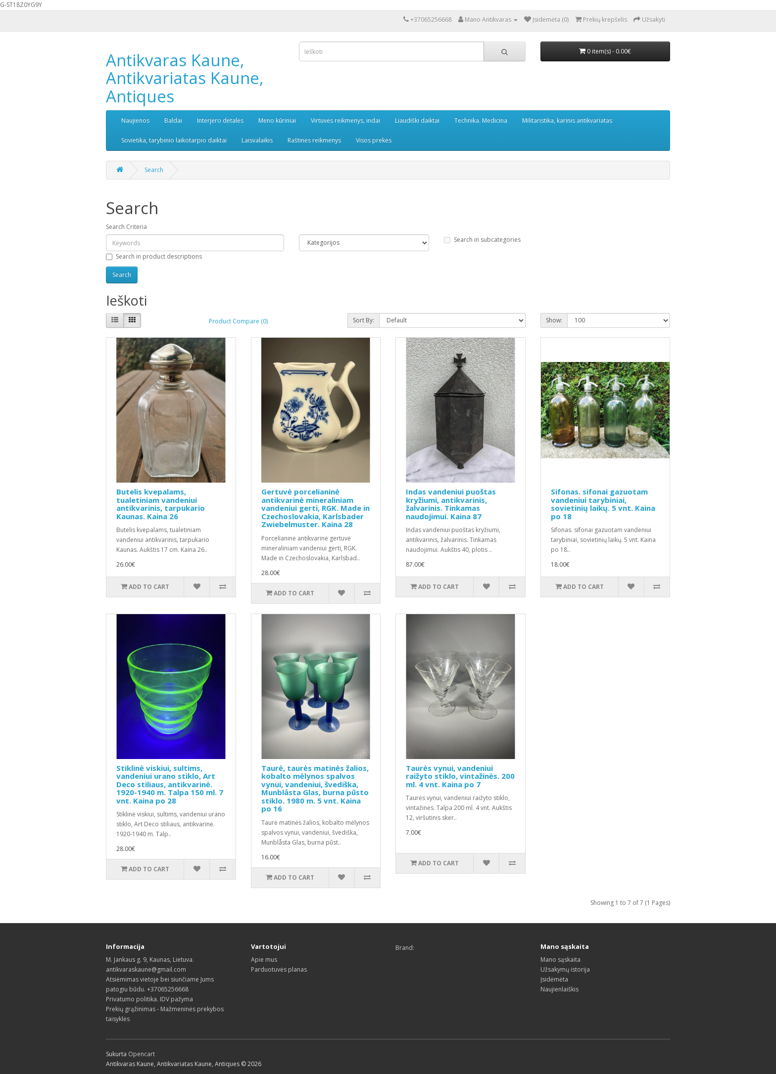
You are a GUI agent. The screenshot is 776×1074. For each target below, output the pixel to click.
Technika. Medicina (480, 120)
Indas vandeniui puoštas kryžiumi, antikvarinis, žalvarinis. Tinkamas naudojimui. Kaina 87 (451, 504)
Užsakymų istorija (565, 969)
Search (154, 170)
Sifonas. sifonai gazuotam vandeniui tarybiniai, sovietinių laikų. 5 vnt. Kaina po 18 (603, 504)
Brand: (404, 947)
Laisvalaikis (257, 140)
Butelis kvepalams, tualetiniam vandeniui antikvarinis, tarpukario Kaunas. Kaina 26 (160, 504)
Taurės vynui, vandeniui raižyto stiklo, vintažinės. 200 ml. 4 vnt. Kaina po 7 (460, 776)
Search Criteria (126, 227)
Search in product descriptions (154, 256)
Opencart (141, 1054)
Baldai (173, 120)
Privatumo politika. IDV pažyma (149, 999)
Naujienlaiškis (559, 989)
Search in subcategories (482, 239)
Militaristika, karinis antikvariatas (567, 120)
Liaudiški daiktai (417, 120)
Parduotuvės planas (279, 969)
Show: (554, 320)
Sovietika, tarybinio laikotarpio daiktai (174, 140)
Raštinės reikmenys (314, 140)
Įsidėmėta (554, 979)
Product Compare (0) (238, 321)
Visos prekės (373, 140)
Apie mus (264, 959)
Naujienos (135, 120)
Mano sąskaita (560, 959)
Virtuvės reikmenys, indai (345, 120)
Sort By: (363, 320)
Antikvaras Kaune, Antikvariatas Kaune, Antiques (185, 78)
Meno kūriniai (277, 120)
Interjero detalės (220, 120)
